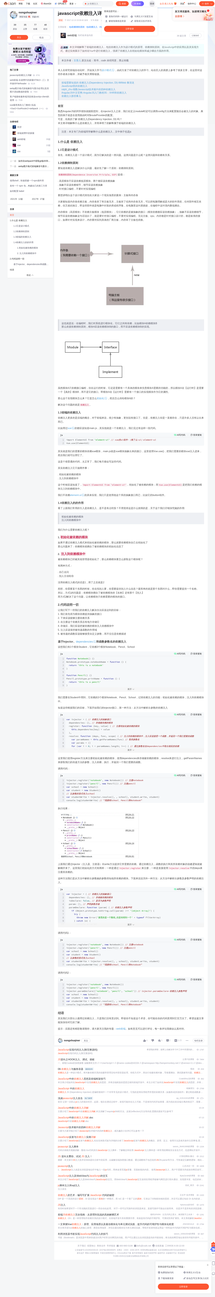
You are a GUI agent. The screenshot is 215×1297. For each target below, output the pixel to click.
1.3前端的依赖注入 (22, 237)
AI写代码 (181, 435)
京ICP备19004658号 (107, 1250)
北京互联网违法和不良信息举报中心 (172, 1250)
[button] (28, 62)
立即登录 (129, 29)
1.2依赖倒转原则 (21, 231)
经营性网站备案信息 (148, 1250)
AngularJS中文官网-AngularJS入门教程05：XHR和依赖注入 (94, 92)
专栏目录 (198, 1040)
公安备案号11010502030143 (86, 1250)
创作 (207, 3)
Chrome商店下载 (124, 1253)
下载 (28, 3)
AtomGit (45, 3)
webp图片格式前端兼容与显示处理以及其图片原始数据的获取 (29, 90)
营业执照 (181, 1253)
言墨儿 (77, 60)
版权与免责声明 (150, 1253)
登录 (152, 3)
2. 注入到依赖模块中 (27, 253)
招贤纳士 (91, 1246)
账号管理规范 (137, 1253)
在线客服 (159, 1246)
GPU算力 (60, 2)
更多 (72, 3)
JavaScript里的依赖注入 (75, 86)
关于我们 (81, 1246)
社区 (35, 3)
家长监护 (80, 1253)
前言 (12, 215)
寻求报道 (111, 1246)
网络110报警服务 (92, 1253)
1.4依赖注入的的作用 (23, 242)
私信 (41, 37)
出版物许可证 (171, 1253)
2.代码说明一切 (17, 259)
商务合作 (101, 1246)
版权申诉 (161, 1253)
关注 (86, 1040)
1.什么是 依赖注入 (18, 220)
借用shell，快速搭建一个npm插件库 (27, 180)
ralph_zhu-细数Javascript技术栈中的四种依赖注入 (89, 89)
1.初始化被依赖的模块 (27, 248)
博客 (21, 3)
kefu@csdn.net (144, 1246)
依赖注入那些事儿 (71, 96)
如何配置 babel (17, 191)
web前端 (121, 1028)
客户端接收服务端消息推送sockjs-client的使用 (29, 98)
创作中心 (192, 3)
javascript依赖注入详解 (25, 75)
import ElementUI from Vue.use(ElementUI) (111, 441)
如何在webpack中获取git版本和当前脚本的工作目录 (34, 161)
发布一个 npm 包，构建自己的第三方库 (28, 186)
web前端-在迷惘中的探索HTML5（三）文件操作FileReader (29, 82)
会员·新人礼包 (168, 3)
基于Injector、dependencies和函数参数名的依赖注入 (33, 264)
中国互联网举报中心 (108, 1253)
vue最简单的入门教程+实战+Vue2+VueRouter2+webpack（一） (29, 108)
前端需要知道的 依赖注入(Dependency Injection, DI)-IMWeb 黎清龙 (98, 82)
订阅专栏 (195, 36)
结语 (12, 269)
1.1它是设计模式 (21, 226)
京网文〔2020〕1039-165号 (128, 1250)
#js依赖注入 (92, 27)
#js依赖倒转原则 (77, 27)
